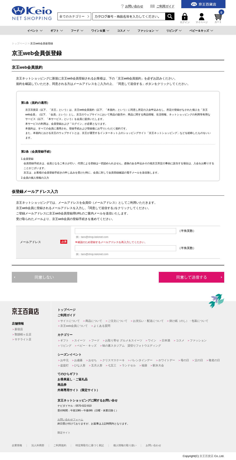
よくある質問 (102, 325)
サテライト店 (23, 339)
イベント (32, 30)
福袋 (144, 365)
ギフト (54, 30)
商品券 (62, 384)
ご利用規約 (59, 445)
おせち (92, 360)
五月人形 (96, 365)
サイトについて (70, 320)
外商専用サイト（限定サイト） (78, 390)
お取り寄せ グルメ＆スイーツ (123, 340)
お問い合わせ (134, 6)
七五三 (112, 365)
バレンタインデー (141, 360)
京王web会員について (74, 325)
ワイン (152, 340)
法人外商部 (37, 445)
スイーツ (79, 340)
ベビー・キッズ (87, 345)
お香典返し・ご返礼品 (72, 379)
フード (75, 30)
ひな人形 (79, 365)
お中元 (64, 360)
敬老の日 (214, 360)
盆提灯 (64, 365)
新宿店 (19, 329)
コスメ (121, 30)
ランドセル (129, 365)
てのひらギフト (68, 374)
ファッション (146, 30)
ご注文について (117, 320)
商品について (93, 320)
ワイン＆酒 (98, 30)
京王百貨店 (206, 456)
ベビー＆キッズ (199, 30)
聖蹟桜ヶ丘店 (23, 334)
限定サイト (63, 432)
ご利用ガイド (165, 6)
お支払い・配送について (148, 320)
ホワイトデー (166, 360)
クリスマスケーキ (113, 360)
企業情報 (17, 445)
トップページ (19, 43)
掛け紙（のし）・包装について (188, 320)
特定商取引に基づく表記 (90, 445)
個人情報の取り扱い (124, 445)
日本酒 (166, 340)
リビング (171, 30)
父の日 (199, 360)
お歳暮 (78, 360)
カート (219, 18)
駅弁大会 (158, 365)
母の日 (185, 360)
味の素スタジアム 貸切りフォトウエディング (131, 345)
